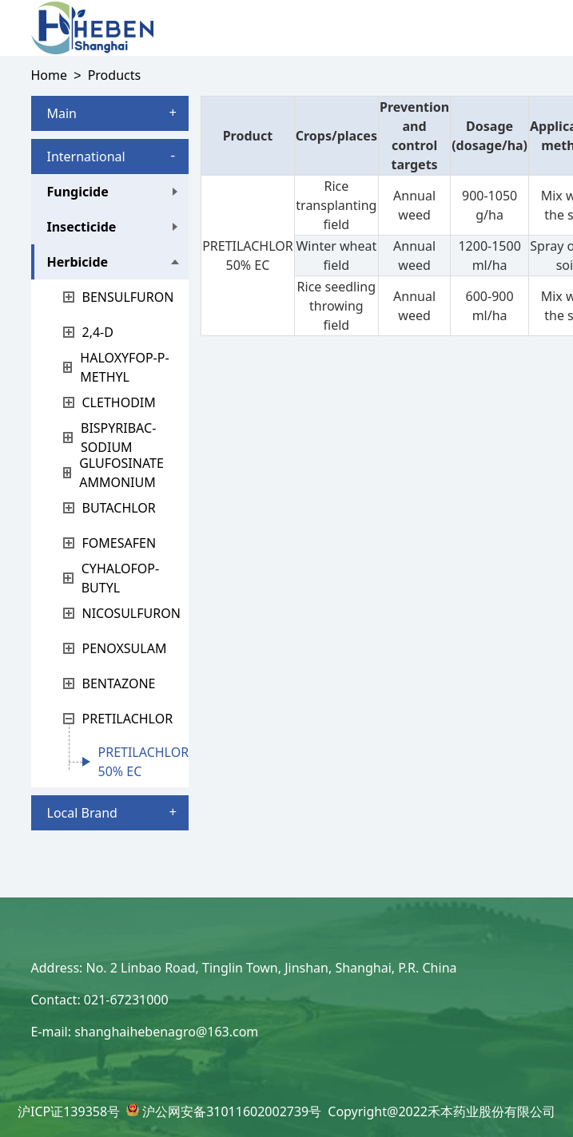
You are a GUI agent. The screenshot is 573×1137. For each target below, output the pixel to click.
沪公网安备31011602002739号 (231, 1111)
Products (114, 75)
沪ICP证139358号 (69, 1111)
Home (49, 75)
